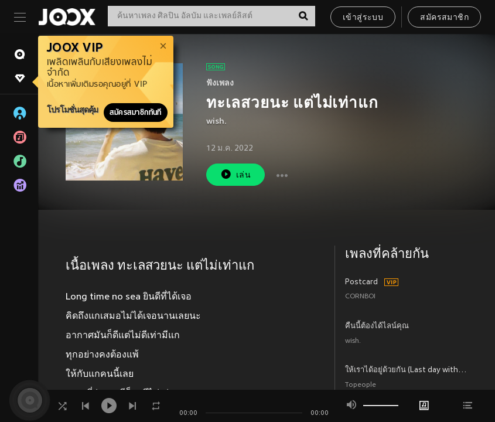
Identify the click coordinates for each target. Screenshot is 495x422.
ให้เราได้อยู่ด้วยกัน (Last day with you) (406, 370)
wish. (216, 121)
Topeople (360, 385)
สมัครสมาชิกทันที (136, 112)
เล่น (235, 174)
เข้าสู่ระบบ (363, 17)
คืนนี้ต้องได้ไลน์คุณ (377, 326)
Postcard (361, 282)
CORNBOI (360, 297)
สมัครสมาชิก (444, 17)
